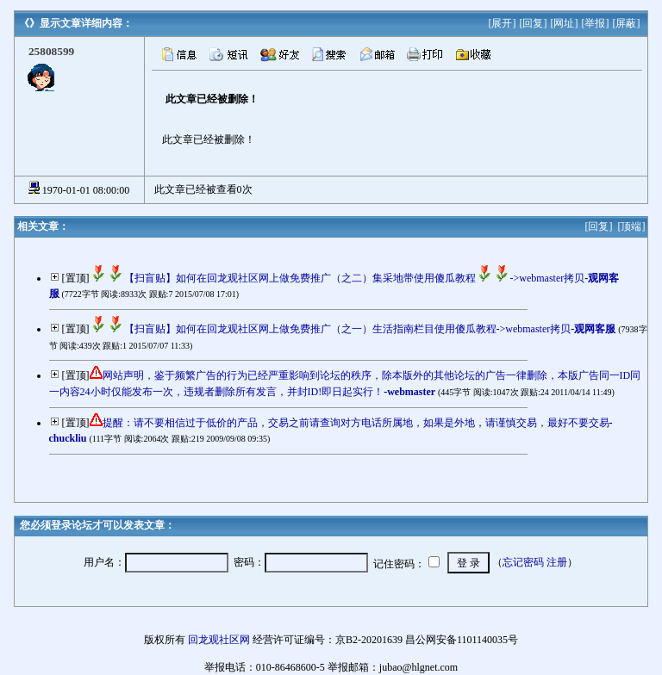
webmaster (411, 392)
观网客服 (594, 329)
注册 (556, 562)
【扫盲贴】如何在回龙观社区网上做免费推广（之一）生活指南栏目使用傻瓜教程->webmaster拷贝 (330, 329)
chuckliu (68, 438)
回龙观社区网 (219, 640)
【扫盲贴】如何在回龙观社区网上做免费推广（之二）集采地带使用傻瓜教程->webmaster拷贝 (337, 278)
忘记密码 (523, 562)
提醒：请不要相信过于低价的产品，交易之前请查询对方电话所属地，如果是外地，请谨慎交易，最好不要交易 (356, 423)
